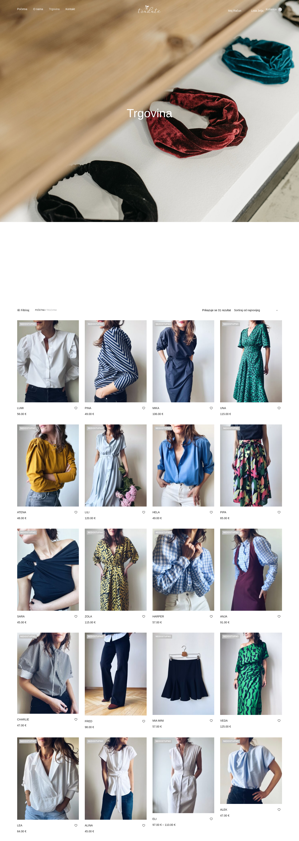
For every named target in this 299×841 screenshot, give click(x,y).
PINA (88, 408)
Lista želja (256, 12)
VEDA (224, 720)
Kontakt (70, 10)
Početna (22, 10)
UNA (223, 408)
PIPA (223, 512)
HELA (156, 512)
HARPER (158, 616)
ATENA (21, 512)
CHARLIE (23, 719)
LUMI (20, 408)
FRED (88, 721)
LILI (87, 512)
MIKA (156, 408)
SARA (21, 616)
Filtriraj (23, 310)
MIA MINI (158, 720)
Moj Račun (233, 12)
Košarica (274, 12)
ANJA (223, 616)
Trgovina (54, 10)
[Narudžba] (256, 310)
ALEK (223, 804)
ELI (155, 804)
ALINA (89, 825)
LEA (19, 825)
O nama (38, 10)
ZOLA (88, 616)
